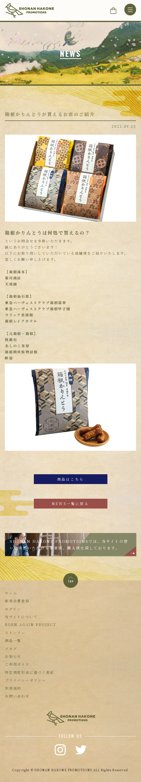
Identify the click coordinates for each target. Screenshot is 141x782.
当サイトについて (21, 616)
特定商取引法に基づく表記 (29, 672)
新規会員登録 (17, 600)
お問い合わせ (17, 696)
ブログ (11, 648)
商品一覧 (13, 640)
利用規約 (13, 688)
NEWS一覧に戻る (70, 503)
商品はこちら (70, 479)
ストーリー (15, 632)
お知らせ (13, 656)
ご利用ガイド (17, 664)
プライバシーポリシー (25, 680)
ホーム (11, 593)
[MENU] (130, 9)
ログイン (13, 608)
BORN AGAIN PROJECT (30, 624)
